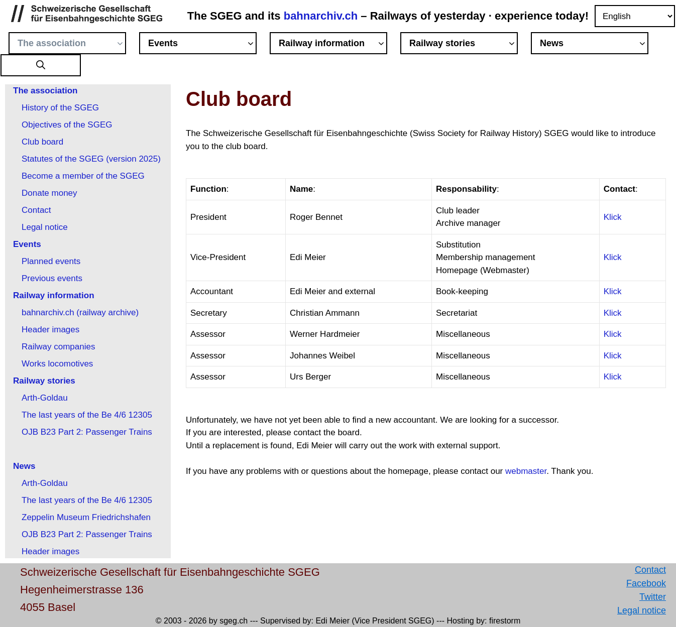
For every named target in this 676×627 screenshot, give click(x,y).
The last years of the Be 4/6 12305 (87, 415)
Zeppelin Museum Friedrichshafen (86, 517)
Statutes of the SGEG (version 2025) (91, 159)
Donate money (49, 193)
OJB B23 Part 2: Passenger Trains (87, 432)
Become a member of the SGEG (83, 176)
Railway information (333, 44)
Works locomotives (57, 363)
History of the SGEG (60, 107)
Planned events (51, 261)
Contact (36, 210)
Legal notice (45, 227)
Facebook (646, 583)
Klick (613, 217)
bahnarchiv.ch (322, 16)
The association (72, 44)
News (594, 44)
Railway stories (463, 44)
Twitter (652, 597)
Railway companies (58, 346)
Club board (42, 142)
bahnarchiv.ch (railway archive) (80, 312)
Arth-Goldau (45, 398)
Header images (50, 329)
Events (202, 44)
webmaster (525, 471)
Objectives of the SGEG (67, 125)
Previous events (52, 278)
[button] (40, 65)
